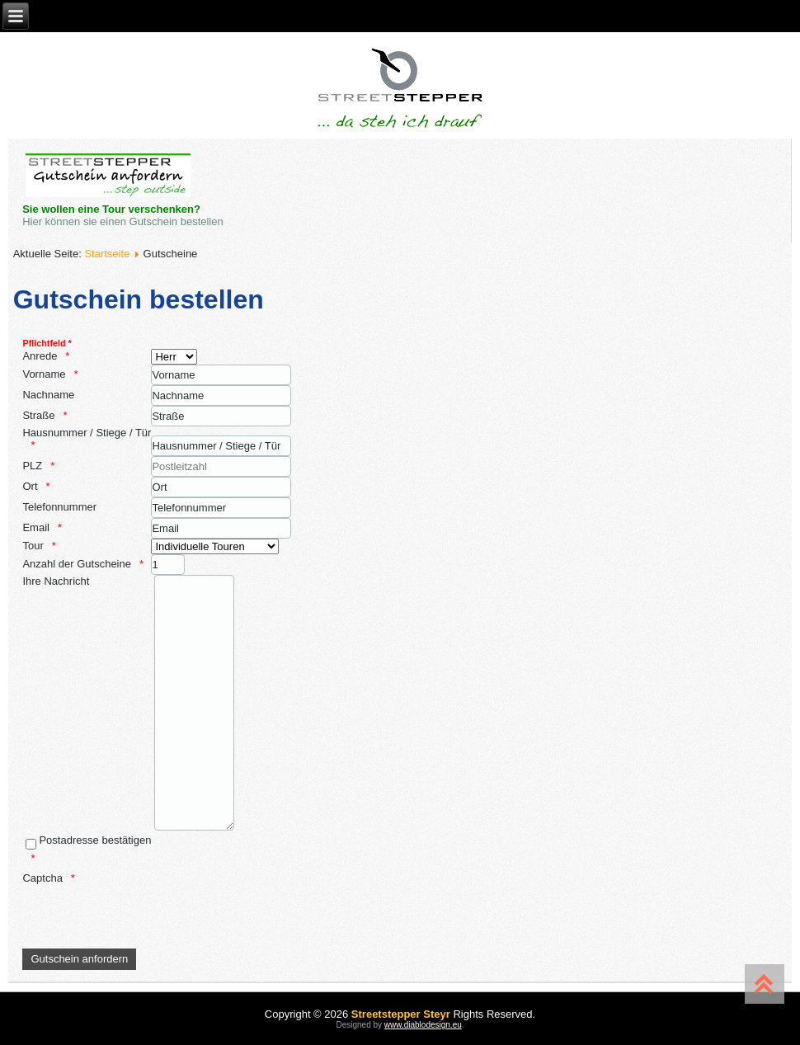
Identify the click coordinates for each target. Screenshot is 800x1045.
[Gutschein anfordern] (79, 959)
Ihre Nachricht (55, 581)
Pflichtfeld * (46, 343)
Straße (38, 415)
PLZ (32, 465)
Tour (32, 545)
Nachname (48, 394)
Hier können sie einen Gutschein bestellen (124, 221)
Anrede (39, 356)
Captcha (42, 878)
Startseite (106, 253)
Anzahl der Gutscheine (76, 564)
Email (35, 527)
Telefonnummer (59, 507)
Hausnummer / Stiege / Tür (86, 432)
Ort (29, 486)
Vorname (43, 374)
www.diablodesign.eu (423, 1024)
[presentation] (147, 916)
